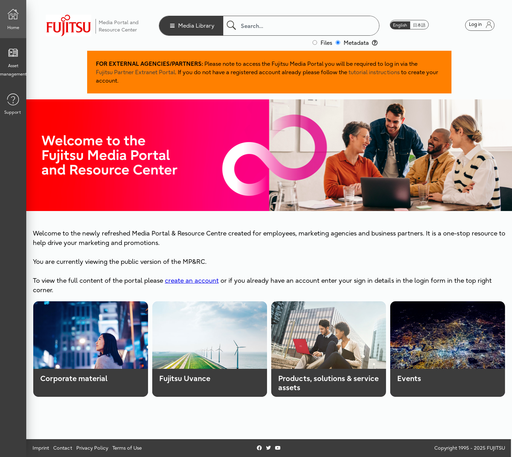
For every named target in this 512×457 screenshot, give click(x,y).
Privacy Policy (92, 448)
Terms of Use (127, 448)
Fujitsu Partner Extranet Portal (135, 72)
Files (326, 42)
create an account (192, 280)
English (400, 25)
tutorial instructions (374, 72)
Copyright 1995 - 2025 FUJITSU (469, 448)
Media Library (196, 25)
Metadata (361, 42)
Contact (62, 448)
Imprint (41, 448)
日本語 (419, 25)
